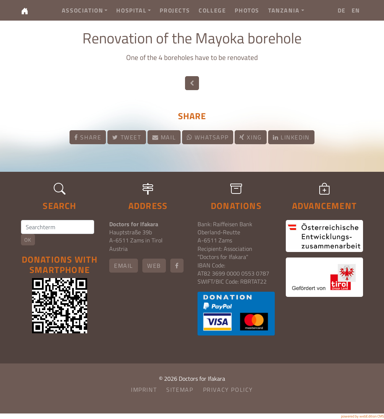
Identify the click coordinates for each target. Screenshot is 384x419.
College (212, 10)
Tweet (126, 137)
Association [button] (85, 10)
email (123, 265)
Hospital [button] (133, 10)
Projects (175, 10)
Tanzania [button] (286, 10)
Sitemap (179, 389)
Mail (164, 137)
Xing (250, 137)
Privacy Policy (228, 389)
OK (28, 240)
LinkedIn (291, 137)
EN (356, 10)
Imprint (144, 389)
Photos (247, 10)
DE (342, 10)
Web (154, 265)
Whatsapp (207, 137)
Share (87, 137)
